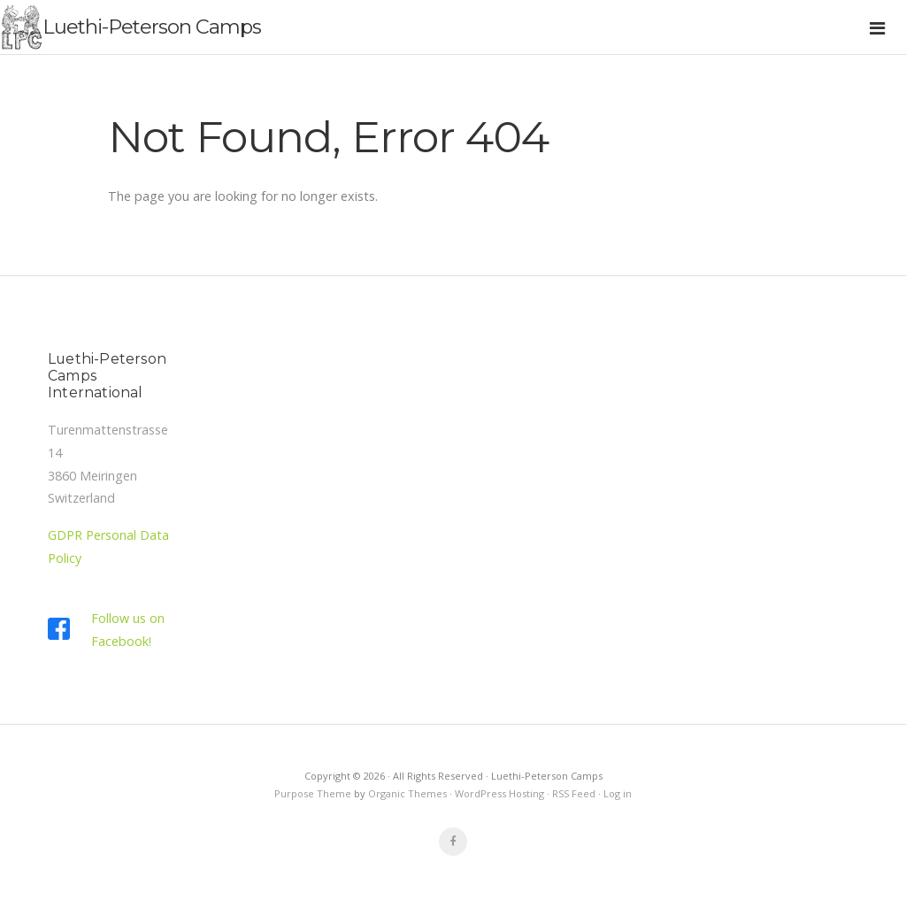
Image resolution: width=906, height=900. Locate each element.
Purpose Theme (312, 793)
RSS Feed (573, 793)
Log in (617, 793)
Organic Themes (407, 793)
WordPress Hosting (499, 793)
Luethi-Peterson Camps (151, 26)
